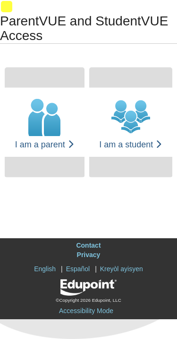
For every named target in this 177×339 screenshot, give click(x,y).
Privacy (89, 254)
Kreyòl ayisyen (121, 269)
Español (78, 269)
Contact (88, 245)
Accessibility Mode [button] (86, 311)
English (45, 269)
